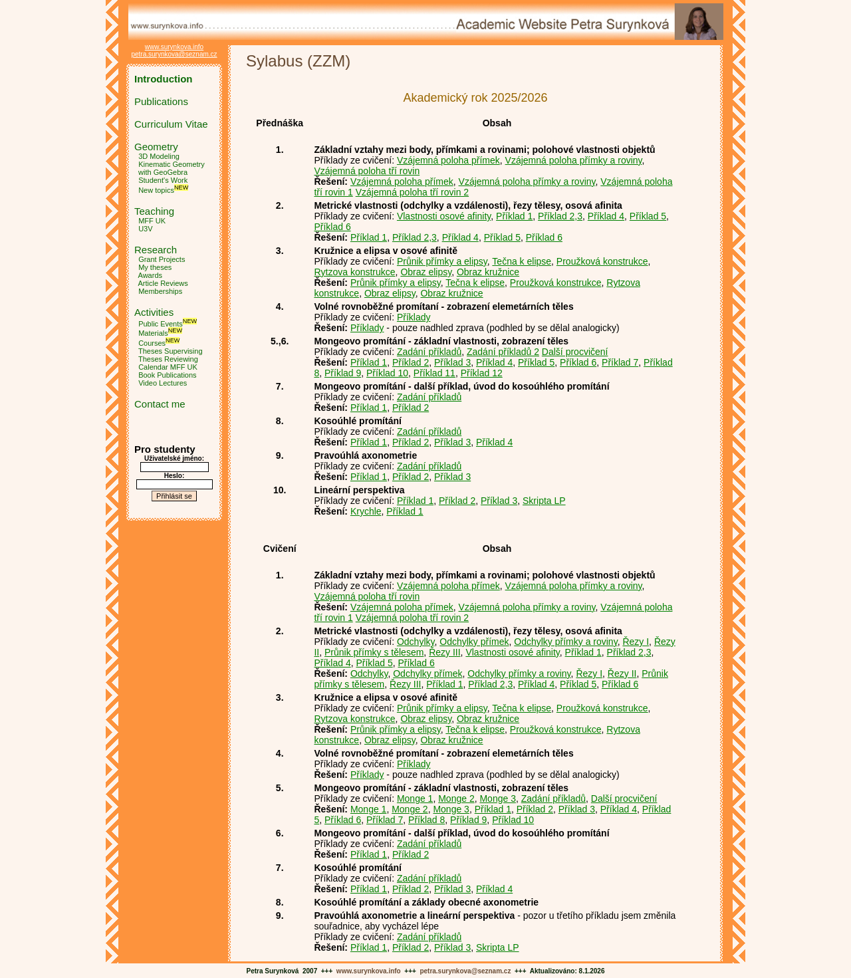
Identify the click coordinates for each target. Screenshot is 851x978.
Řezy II (622, 673)
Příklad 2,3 (560, 216)
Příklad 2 (410, 362)
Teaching (154, 211)
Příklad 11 (434, 373)
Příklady (414, 317)
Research (155, 249)
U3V (145, 229)
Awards (150, 275)
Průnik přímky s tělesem (374, 652)
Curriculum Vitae (171, 124)
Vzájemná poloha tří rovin (367, 171)
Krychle (366, 511)
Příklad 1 (514, 216)
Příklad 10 (387, 373)
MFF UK (152, 221)
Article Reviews (163, 283)
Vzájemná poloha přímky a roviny (573, 160)
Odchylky (416, 641)
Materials (153, 333)
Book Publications (167, 375)
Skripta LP (544, 500)
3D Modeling (159, 156)
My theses (155, 267)
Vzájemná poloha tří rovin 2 (412, 192)
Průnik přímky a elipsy (442, 261)
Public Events (160, 323)
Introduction (163, 78)
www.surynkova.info (174, 47)
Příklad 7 (620, 362)
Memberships (160, 291)
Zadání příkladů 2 (503, 351)
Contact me (159, 404)
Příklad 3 (452, 362)
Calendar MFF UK (167, 367)
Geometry (156, 146)
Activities (154, 312)
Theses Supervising (170, 351)
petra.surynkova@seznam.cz (174, 54)
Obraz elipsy (425, 272)
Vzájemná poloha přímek (448, 160)
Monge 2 (456, 798)
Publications (161, 101)
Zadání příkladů (429, 351)
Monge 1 (415, 798)
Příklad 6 (332, 226)
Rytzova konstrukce (354, 272)
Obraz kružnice (488, 272)
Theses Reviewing (168, 359)
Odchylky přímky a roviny (565, 641)
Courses (152, 343)
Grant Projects (161, 259)
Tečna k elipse (521, 261)
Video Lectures (162, 383)
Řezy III (444, 652)
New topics (156, 190)
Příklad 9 (342, 373)
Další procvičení (575, 351)
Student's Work (162, 180)
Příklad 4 (606, 216)
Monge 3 (497, 798)
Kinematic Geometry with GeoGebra (169, 168)
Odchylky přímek (474, 641)
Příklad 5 (648, 216)
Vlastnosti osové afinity (444, 216)
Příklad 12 (482, 373)
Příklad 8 (426, 819)
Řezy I (635, 641)
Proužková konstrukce (602, 261)
